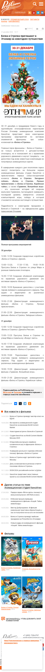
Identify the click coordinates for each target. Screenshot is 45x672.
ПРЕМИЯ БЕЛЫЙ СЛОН (20, 19)
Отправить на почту (43, 28)
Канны (4, 21)
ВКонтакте (7, 392)
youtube (34, 13)
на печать (37, 29)
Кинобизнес (14, 21)
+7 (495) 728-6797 (31, 635)
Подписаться (20, 12)
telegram (38, 13)
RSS (30, 13)
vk (42, 13)
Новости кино (15, 25)
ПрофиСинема (5, 25)
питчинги (34, 19)
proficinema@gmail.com (33, 638)
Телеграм (17, 392)
